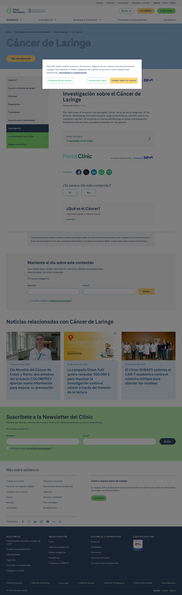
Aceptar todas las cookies (124, 80)
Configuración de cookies (60, 80)
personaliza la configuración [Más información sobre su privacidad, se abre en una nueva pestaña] (73, 72)
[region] (92, 74)
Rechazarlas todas (97, 80)
